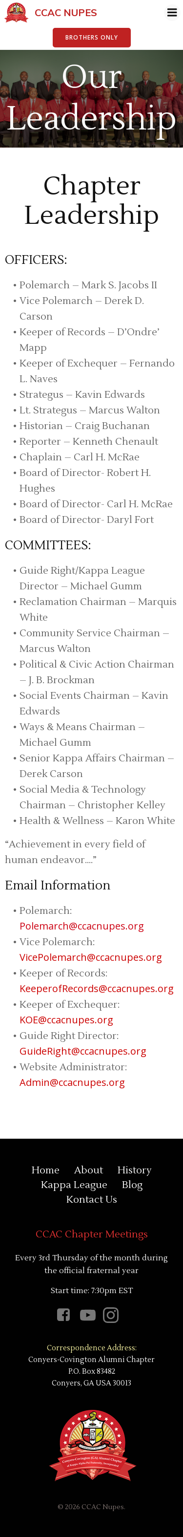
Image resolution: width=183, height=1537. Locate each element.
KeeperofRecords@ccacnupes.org (97, 988)
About (88, 1170)
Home (46, 1170)
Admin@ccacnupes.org (72, 1082)
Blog (132, 1185)
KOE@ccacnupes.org (66, 1019)
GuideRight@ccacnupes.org (83, 1051)
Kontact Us (91, 1199)
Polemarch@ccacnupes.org (82, 925)
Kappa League (74, 1185)
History (135, 1170)
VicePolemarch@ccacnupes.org (91, 957)
